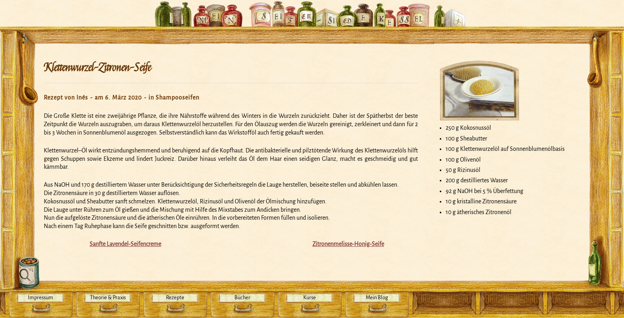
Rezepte (175, 297)
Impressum (40, 297)
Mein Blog (377, 297)
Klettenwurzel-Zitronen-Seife (97, 67)
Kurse (309, 297)
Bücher (242, 297)
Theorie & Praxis (108, 297)
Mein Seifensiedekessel (312, 9)
